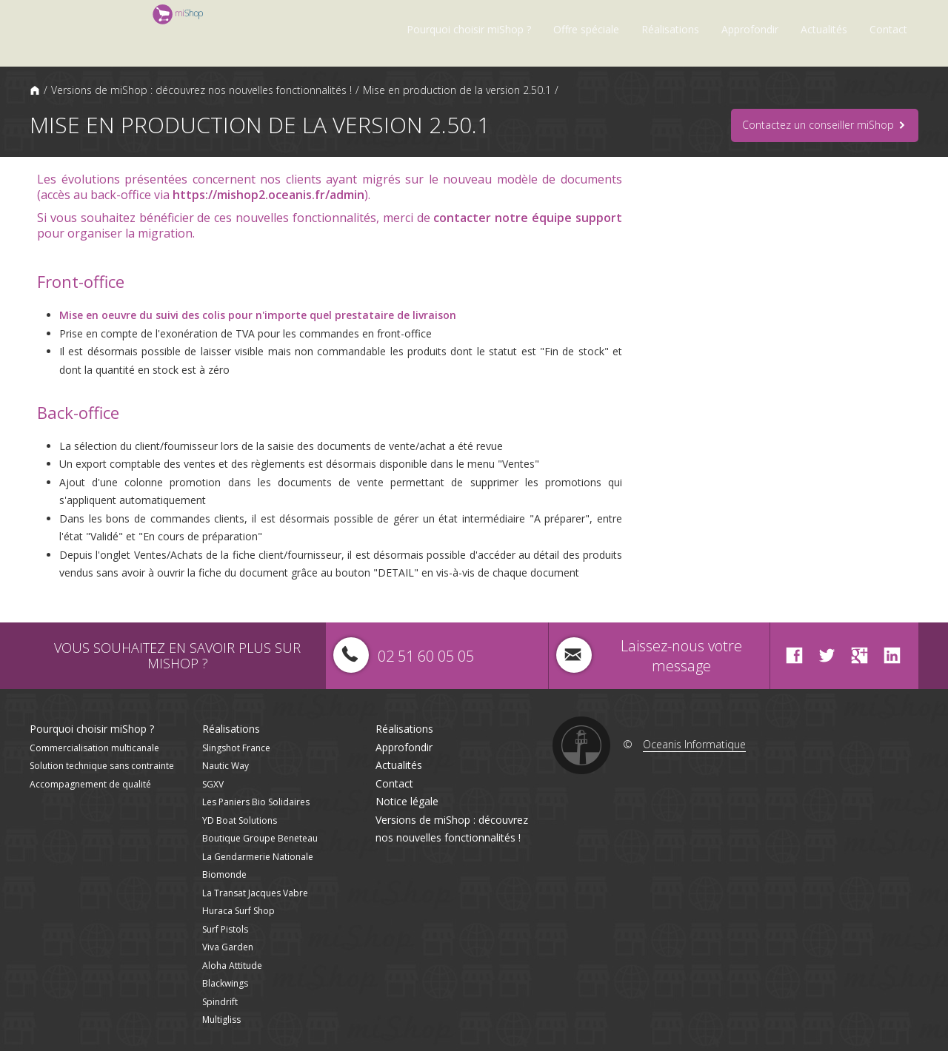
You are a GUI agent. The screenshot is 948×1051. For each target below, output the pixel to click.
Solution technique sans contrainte (102, 765)
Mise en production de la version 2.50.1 (457, 90)
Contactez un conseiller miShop (824, 125)
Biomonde (224, 874)
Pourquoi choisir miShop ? (469, 29)
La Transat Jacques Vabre (255, 893)
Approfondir (749, 29)
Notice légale (406, 801)
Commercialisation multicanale (94, 748)
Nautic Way (225, 765)
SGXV (213, 784)
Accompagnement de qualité (90, 784)
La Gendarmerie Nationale (257, 856)
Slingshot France (236, 748)
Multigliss (221, 1019)
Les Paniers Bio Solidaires (256, 802)
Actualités (824, 29)
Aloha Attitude (232, 965)
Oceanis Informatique (694, 744)
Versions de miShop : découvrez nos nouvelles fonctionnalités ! (201, 90)
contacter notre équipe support (527, 217)
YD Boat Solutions (239, 820)
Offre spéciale (586, 29)
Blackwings (225, 983)
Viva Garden (227, 947)
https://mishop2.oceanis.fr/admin (268, 195)
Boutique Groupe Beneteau (260, 838)
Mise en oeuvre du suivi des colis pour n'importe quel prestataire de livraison (257, 315)
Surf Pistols (225, 929)
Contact (888, 29)
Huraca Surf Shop (238, 910)
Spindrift (220, 1001)
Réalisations (670, 29)
